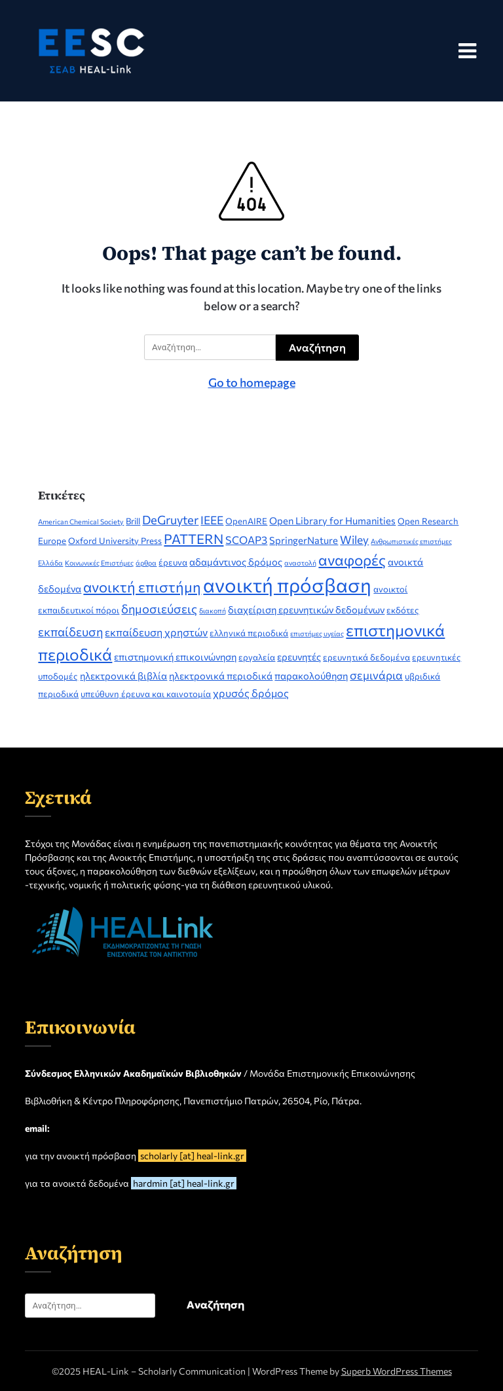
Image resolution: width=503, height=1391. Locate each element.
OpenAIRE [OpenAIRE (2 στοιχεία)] (246, 521)
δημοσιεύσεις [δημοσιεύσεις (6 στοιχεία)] (159, 608)
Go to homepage (251, 382)
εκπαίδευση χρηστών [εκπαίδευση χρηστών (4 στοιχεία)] (156, 632)
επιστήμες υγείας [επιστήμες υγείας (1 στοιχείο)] (317, 633)
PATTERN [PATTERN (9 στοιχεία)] (193, 538)
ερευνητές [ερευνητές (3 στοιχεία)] (299, 656)
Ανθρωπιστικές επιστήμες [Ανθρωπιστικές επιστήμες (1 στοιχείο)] (411, 541)
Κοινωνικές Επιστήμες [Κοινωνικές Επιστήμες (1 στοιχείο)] (99, 562)
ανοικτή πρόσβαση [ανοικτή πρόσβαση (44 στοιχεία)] (287, 584)
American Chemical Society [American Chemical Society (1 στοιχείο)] (81, 521)
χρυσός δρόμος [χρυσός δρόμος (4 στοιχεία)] (251, 693)
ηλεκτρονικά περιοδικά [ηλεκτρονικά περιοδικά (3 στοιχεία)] (220, 675)
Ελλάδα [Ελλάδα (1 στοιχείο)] (50, 562)
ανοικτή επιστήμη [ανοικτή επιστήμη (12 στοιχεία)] (142, 587)
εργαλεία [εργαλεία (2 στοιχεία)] (256, 657)
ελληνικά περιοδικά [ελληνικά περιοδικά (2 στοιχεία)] (249, 633)
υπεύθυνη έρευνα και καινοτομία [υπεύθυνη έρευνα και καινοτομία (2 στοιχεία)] (146, 694)
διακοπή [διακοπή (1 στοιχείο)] (212, 610)
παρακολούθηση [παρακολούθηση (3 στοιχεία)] (311, 675)
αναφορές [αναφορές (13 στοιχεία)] (352, 560)
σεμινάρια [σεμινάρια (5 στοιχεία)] (376, 675)
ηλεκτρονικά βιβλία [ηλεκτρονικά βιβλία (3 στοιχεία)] (123, 675)
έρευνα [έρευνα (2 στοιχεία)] (172, 562)
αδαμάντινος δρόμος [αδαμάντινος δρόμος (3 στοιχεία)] (235, 562)
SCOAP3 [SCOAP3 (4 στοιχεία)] (246, 539)
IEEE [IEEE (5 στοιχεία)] (211, 520)
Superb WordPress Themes (396, 1371)
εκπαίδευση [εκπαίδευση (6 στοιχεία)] (70, 631)
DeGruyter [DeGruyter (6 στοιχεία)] (170, 519)
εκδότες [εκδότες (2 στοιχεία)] (402, 610)
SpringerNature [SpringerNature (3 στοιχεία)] (303, 540)
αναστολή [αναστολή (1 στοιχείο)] (300, 562)
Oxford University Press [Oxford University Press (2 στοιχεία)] (115, 540)
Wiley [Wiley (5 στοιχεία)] (354, 539)
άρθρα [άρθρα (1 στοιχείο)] (146, 562)
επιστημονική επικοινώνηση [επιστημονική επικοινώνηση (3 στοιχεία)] (175, 656)
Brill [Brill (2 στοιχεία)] (133, 521)
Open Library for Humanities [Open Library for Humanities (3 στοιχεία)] (332, 520)
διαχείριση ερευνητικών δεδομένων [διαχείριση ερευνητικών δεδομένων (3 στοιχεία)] (306, 609)
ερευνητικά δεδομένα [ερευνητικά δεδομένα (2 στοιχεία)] (366, 657)
